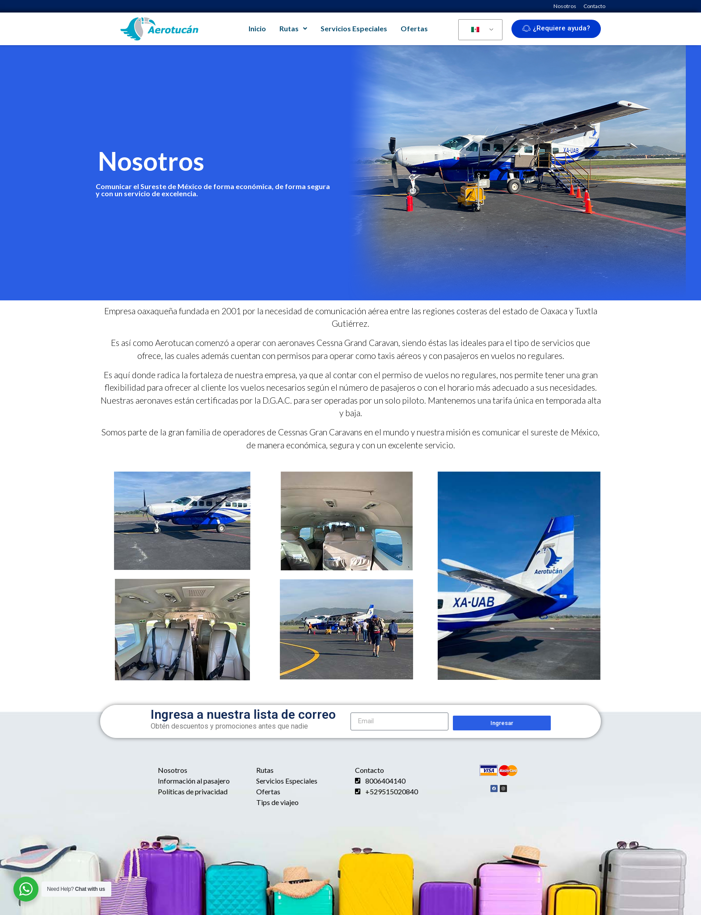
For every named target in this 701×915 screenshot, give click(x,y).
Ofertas (414, 28)
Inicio (257, 28)
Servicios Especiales (354, 28)
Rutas (293, 28)
